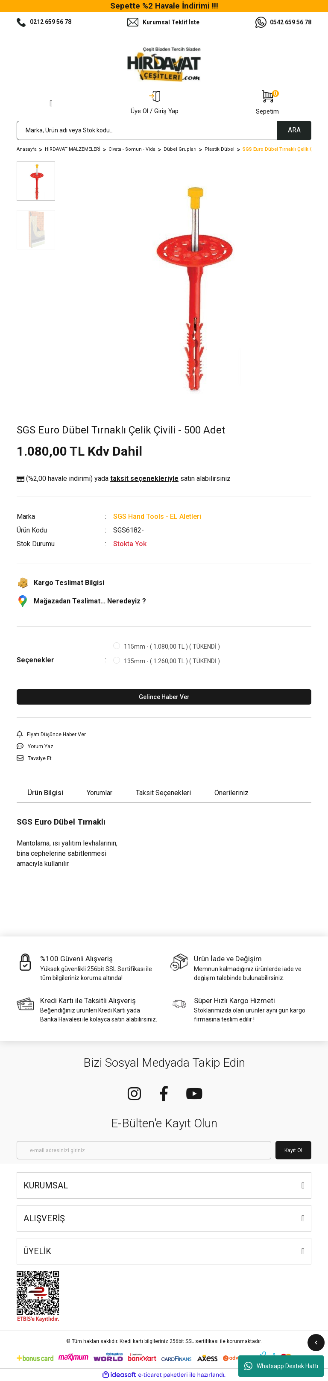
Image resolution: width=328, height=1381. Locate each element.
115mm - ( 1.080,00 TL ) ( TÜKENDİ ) (172, 646)
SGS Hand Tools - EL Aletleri (157, 516)
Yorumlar (99, 793)
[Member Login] (155, 103)
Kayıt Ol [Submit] (293, 1150)
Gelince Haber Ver (164, 696)
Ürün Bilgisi (45, 793)
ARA (294, 130)
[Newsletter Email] (144, 1150)
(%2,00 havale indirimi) (124, 479)
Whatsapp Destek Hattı (281, 1366)
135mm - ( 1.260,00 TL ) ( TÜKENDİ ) (172, 661)
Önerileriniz (231, 793)
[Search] (164, 130)
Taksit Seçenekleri (163, 793)
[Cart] (267, 103)
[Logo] (164, 64)
